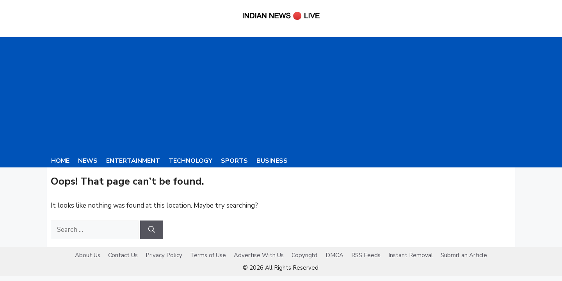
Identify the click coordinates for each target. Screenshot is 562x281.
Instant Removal (410, 255)
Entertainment (133, 161)
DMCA (334, 255)
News (88, 161)
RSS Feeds (366, 255)
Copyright (305, 255)
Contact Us (123, 255)
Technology (190, 161)
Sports (234, 161)
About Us (87, 255)
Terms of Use (208, 255)
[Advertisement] (281, 95)
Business (272, 161)
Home (60, 161)
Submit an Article (464, 255)
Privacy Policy (164, 255)
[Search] (151, 230)
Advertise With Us (259, 255)
